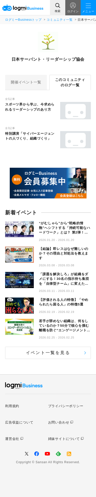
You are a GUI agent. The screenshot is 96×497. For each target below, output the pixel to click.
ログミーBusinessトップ (23, 19)
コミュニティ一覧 (59, 19)
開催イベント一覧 (26, 82)
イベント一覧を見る (48, 353)
